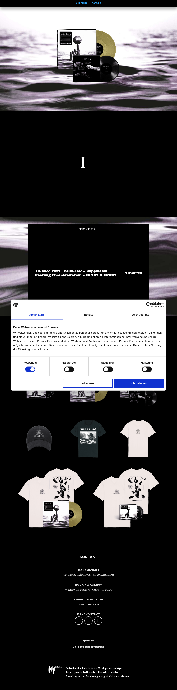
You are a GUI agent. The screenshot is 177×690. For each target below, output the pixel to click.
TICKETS (133, 273)
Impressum (88, 640)
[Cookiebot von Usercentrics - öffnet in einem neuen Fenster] (148, 304)
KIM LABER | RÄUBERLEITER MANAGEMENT (88, 575)
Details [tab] (88, 314)
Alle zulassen (139, 383)
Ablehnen (88, 383)
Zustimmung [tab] (37, 314)
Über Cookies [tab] (140, 314)
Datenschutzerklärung (89, 647)
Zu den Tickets (88, 3)
